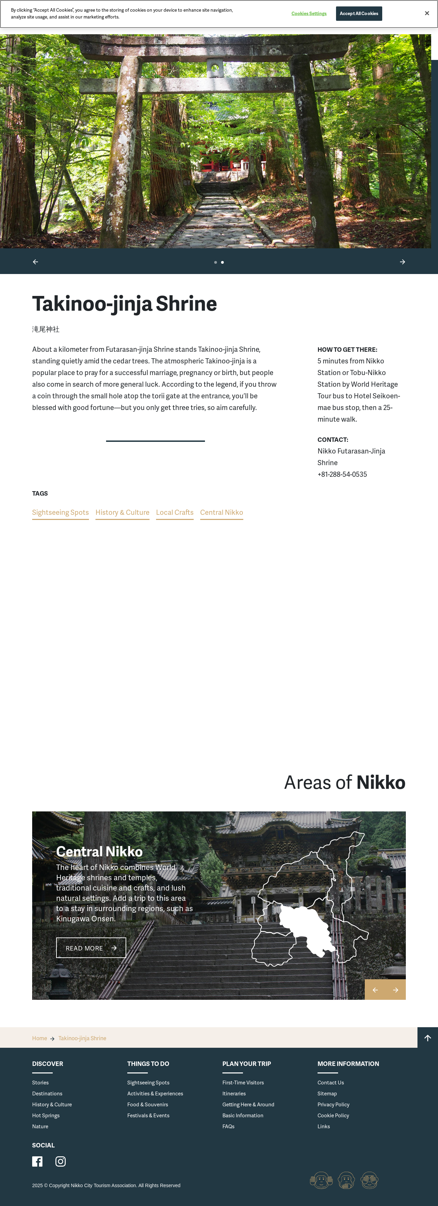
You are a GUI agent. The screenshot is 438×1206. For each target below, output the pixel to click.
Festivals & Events (148, 1115)
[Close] (427, 13)
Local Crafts (175, 512)
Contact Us (331, 1082)
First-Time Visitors (243, 1082)
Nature (40, 1126)
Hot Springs (46, 1115)
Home (39, 1038)
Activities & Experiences (155, 1093)
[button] (35, 261)
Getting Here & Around (248, 1104)
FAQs (228, 1126)
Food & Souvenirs (147, 1104)
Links (324, 1126)
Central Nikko (221, 512)
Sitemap (327, 1093)
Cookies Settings (309, 13)
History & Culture (122, 512)
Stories (40, 1082)
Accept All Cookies (359, 13)
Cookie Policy (333, 1115)
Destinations (47, 1093)
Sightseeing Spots (60, 512)
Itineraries (234, 1093)
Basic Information (242, 1115)
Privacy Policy (333, 1104)
